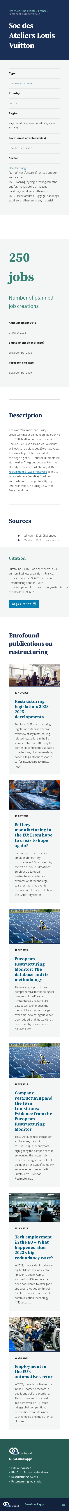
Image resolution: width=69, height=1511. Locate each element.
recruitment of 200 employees (28, 471)
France (42, 11)
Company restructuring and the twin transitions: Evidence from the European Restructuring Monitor (33, 1111)
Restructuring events (22, 11)
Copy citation (21, 604)
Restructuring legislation (27, 1481)
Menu (63, 1504)
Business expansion (20, 83)
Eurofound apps (20, 1459)
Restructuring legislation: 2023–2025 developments (33, 709)
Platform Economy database (29, 1472)
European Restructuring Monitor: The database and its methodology (31, 969)
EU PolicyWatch (21, 1468)
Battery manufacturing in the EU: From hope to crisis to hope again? (33, 835)
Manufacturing (17, 168)
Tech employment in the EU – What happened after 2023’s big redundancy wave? (34, 1248)
